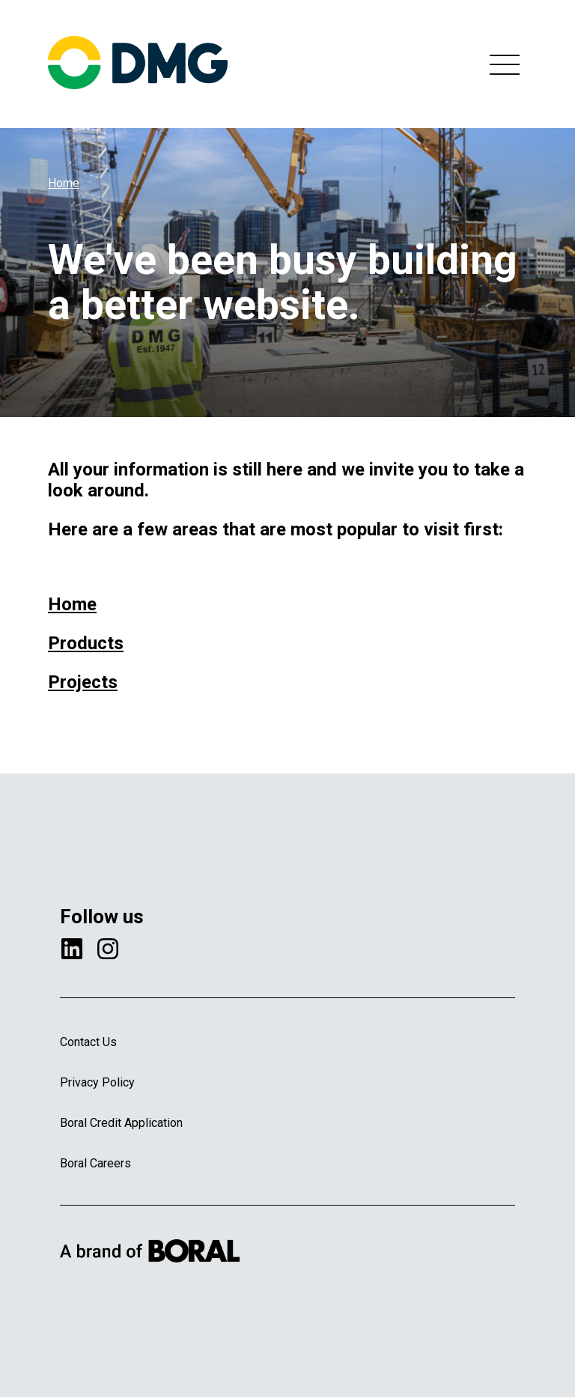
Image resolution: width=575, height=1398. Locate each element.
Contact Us (88, 1042)
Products (86, 643)
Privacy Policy (97, 1082)
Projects (83, 682)
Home (63, 183)
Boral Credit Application (121, 1123)
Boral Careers (95, 1163)
